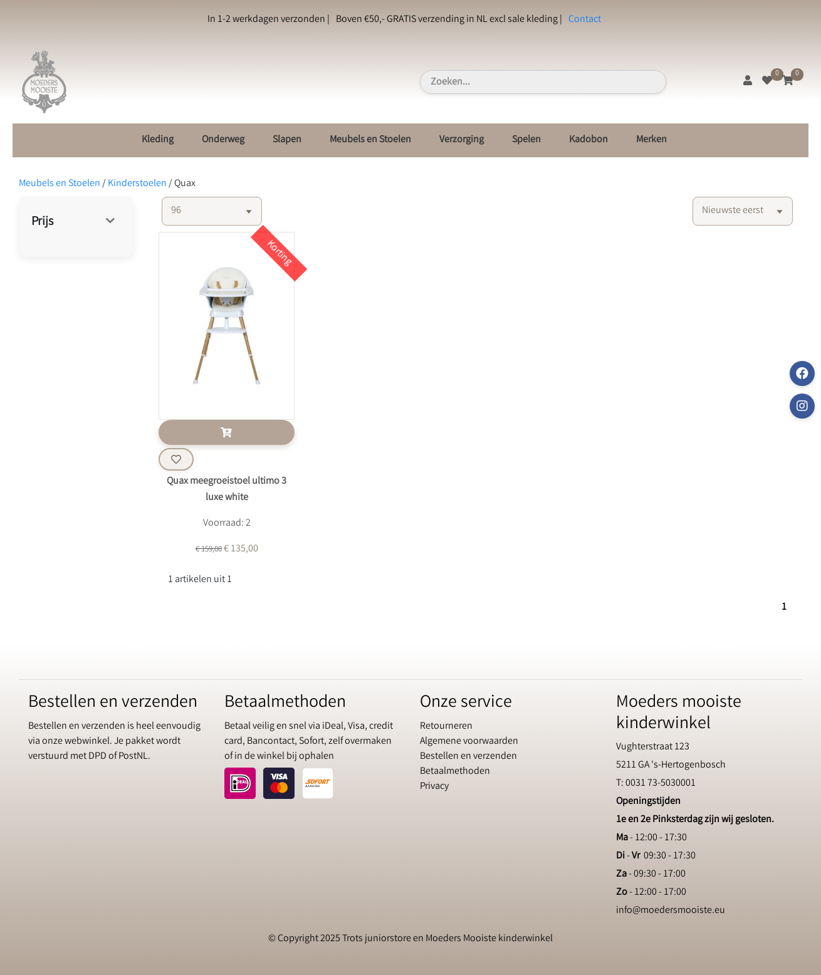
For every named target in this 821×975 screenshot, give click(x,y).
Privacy (434, 786)
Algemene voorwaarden (469, 741)
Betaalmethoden (455, 771)
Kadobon (588, 140)
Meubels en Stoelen (370, 140)
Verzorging (461, 140)
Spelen (526, 140)
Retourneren (446, 726)
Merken (651, 140)
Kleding (158, 140)
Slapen (287, 140)
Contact (584, 20)
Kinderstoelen (137, 184)
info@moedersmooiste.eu (670, 911)
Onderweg (223, 140)
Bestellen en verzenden (468, 756)
